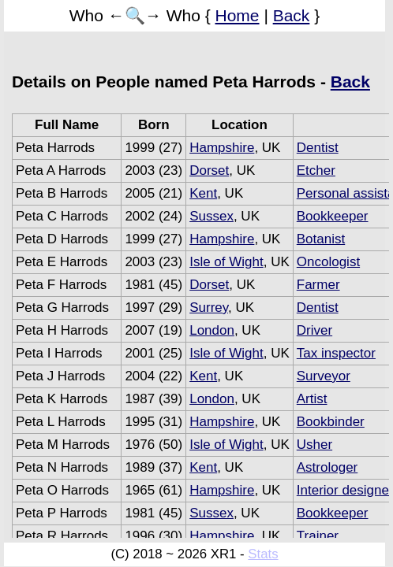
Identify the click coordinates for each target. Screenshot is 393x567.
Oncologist (328, 261)
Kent (203, 193)
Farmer (318, 284)
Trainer (318, 535)
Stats (263, 554)
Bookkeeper (333, 216)
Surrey (208, 307)
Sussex (211, 216)
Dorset (209, 170)
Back (291, 15)
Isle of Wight (226, 261)
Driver (314, 330)
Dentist (318, 147)
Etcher (316, 170)
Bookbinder (331, 421)
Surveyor (323, 376)
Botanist (321, 239)
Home (237, 15)
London (211, 330)
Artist (312, 398)
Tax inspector (336, 353)
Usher (314, 444)
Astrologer (327, 467)
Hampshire (221, 147)
